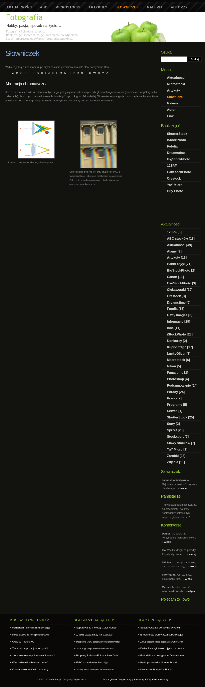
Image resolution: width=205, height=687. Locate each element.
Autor (171, 109)
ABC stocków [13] (181, 238)
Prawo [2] (174, 398)
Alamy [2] (174, 251)
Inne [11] (173, 328)
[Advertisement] (78, 43)
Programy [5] (177, 404)
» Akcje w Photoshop (22, 641)
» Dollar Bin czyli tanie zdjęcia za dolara (161, 648)
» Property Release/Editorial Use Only (96, 655)
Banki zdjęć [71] (179, 264)
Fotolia (172, 146)
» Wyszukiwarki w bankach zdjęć (29, 662)
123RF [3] (174, 232)
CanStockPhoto (179, 172)
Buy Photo (175, 191)
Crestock (174, 178)
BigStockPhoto (178, 159)
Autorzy (179, 7)
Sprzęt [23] (175, 430)
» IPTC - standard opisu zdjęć (91, 662)
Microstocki (67, 7)
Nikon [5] (174, 366)
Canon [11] (175, 277)
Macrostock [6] (178, 360)
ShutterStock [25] (180, 417)
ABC (43, 7)
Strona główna (110, 679)
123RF (172, 165)
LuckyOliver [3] (178, 353)
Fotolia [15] (175, 308)
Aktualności (19, 7)
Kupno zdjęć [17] (180, 347)
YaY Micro (174, 185)
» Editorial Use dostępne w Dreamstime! (161, 655)
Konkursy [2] (177, 340)
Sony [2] (173, 423)
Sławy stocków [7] (181, 443)
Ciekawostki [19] (179, 289)
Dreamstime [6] (178, 302)
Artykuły (98, 7)
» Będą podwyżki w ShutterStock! (157, 662)
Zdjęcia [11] (176, 462)
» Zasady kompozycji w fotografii (29, 648)
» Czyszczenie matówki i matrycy (29, 669)
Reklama (138, 679)
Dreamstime (176, 153)
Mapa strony (125, 679)
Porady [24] (176, 392)
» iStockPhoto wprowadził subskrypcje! (160, 634)
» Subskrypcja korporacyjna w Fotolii (159, 627)
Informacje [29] (178, 321)
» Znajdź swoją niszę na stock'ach (93, 634)
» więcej (182, 488)
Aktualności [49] (179, 245)
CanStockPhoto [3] (181, 283)
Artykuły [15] (177, 257)
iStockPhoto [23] (180, 334)
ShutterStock (177, 133)
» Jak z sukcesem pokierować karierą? (32, 655)
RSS (147, 679)
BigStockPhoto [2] (181, 270)
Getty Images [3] (179, 315)
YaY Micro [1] (177, 449)
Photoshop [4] (178, 379)
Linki (171, 116)
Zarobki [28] (176, 456)
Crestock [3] (176, 296)
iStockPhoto (176, 140)
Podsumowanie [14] (182, 385)
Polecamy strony (160, 679)
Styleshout (79, 679)
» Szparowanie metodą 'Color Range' (95, 627)
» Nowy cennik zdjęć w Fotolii (155, 669)
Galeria (155, 7)
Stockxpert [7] (178, 436)
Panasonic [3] (177, 372)
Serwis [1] (174, 411)
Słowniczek (127, 7)
